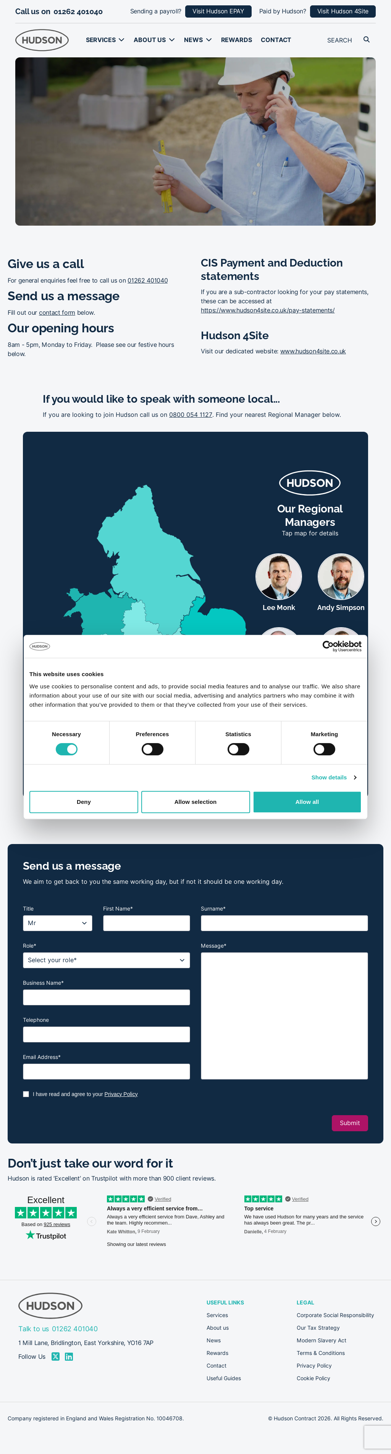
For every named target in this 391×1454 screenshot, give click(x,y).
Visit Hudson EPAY (218, 11)
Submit (350, 1123)
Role (29, 946)
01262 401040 (78, 11)
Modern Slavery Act (321, 1340)
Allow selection (195, 802)
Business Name (43, 983)
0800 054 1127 (190, 414)
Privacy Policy (121, 1094)
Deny (84, 802)
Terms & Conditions (321, 1353)
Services (101, 40)
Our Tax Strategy (318, 1328)
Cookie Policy (313, 1378)
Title (28, 909)
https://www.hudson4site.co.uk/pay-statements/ (268, 310)
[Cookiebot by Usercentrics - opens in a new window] (328, 646)
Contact (276, 40)
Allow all (307, 802)
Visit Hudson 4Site (342, 11)
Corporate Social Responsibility (335, 1315)
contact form (57, 312)
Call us (40, 171)
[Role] (106, 960)
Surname (213, 909)
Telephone (36, 1020)
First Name (118, 909)
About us (150, 40)
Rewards (236, 40)
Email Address (42, 1057)
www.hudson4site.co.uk (313, 351)
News (193, 40)
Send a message (114, 171)
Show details (329, 777)
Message (213, 946)
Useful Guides (224, 1378)
